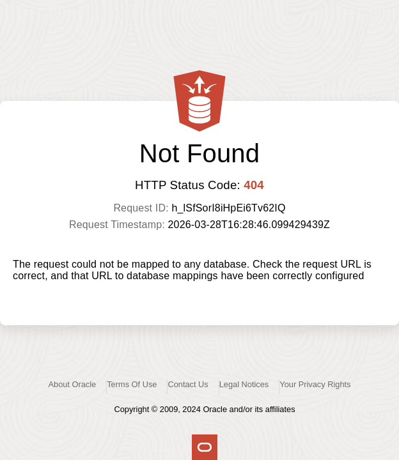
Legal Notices (244, 384)
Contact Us (188, 384)
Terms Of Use (132, 384)
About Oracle (73, 384)
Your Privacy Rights (314, 384)
